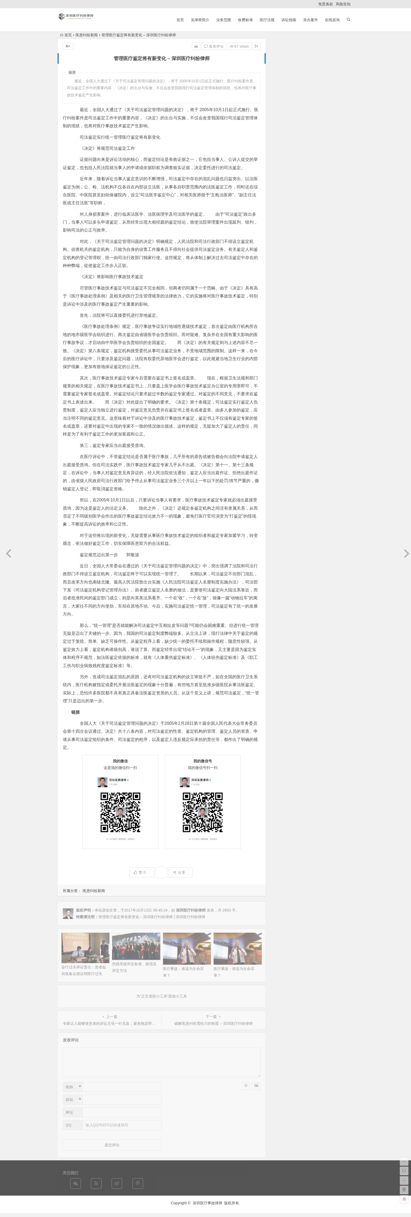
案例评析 (303, 203)
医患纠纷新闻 (87, 35)
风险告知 (343, 4)
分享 (179, 872)
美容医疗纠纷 (310, 220)
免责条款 (325, 4)
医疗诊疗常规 (328, 213)
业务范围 (223, 20)
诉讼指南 (288, 20)
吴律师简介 (200, 20)
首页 (180, 20)
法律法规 (306, 190)
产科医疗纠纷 (324, 235)
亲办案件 (310, 20)
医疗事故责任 (289, 221)
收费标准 (245, 20)
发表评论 (214, 46)
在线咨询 (332, 20)
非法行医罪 (290, 202)
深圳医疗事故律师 (207, 1203)
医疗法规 (267, 20)
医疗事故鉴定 (326, 196)
